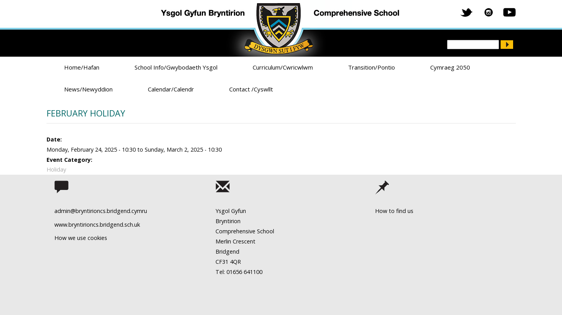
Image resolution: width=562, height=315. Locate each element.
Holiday (56, 169)
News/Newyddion (88, 89)
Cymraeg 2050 (450, 67)
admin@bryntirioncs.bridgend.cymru (100, 211)
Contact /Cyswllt (251, 89)
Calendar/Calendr (171, 89)
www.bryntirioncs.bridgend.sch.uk (97, 224)
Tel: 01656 (228, 272)
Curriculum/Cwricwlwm (283, 67)
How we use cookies (80, 238)
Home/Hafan (81, 67)
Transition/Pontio (371, 67)
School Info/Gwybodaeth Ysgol (176, 67)
